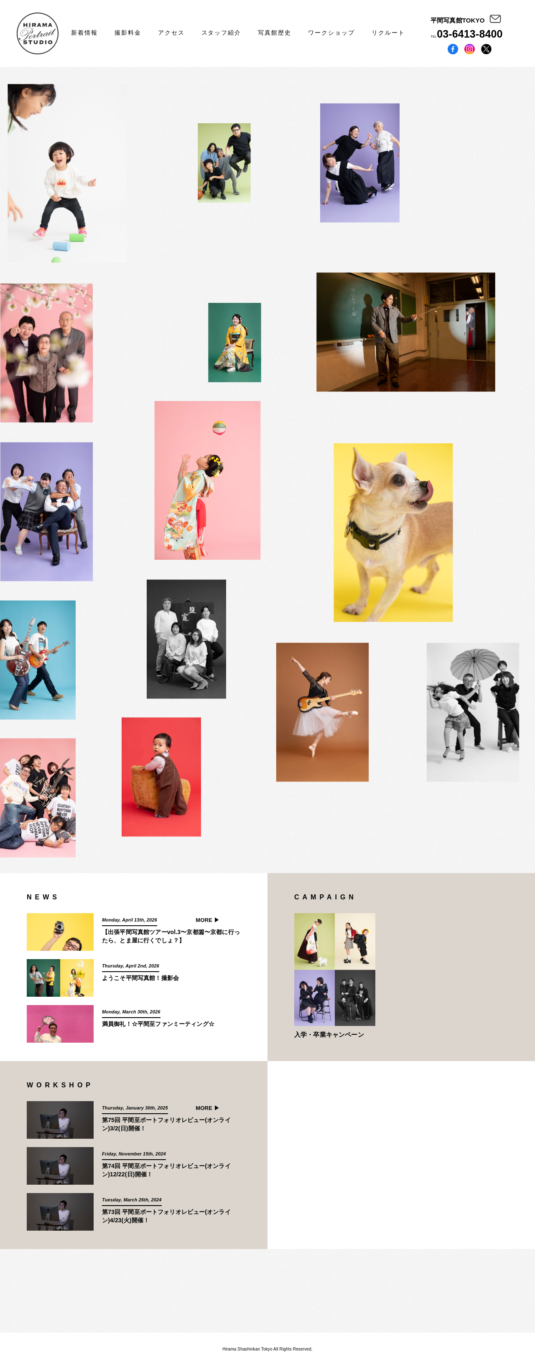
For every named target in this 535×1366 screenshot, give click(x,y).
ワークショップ (331, 32)
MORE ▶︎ (207, 920)
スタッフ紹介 (221, 32)
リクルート (388, 32)
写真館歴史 (274, 32)
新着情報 (84, 32)
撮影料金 (128, 32)
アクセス (171, 32)
